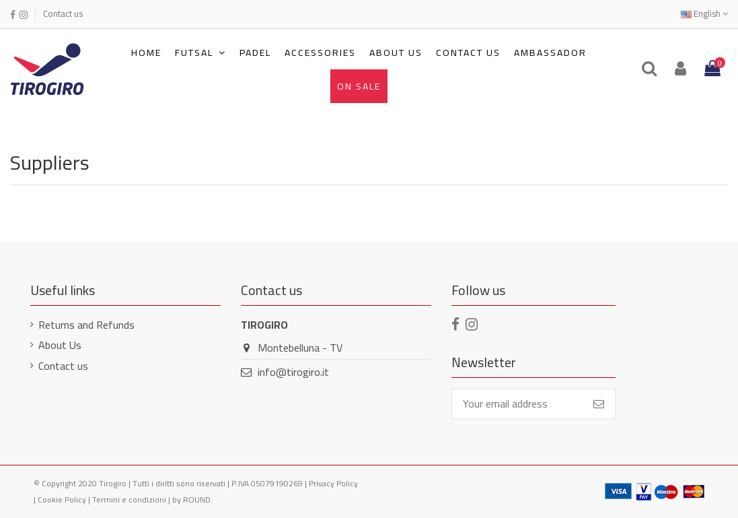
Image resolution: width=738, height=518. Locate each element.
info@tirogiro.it (293, 372)
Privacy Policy (333, 483)
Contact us (63, 13)
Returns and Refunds (86, 325)
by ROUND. (192, 499)
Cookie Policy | (65, 499)
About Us (59, 345)
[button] (200, 52)
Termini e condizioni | (132, 499)
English (704, 13)
